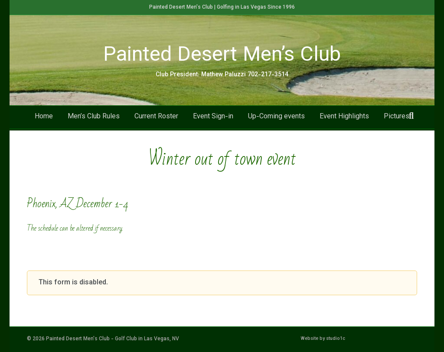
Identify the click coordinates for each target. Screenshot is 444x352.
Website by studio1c (322, 338)
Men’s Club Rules (94, 118)
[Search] (411, 117)
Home (44, 118)
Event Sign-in (213, 118)
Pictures (396, 118)
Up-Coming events (276, 118)
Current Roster (156, 118)
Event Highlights (344, 118)
